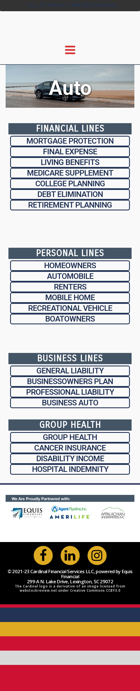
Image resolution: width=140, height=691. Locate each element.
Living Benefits (70, 162)
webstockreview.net (38, 590)
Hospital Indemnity (70, 469)
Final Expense (70, 151)
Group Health (70, 437)
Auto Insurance (70, 103)
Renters (70, 286)
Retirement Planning (70, 205)
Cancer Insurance (70, 448)
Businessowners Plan (70, 381)
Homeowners (70, 265)
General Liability (70, 370)
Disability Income (70, 458)
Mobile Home (70, 297)
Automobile (70, 276)
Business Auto (70, 402)
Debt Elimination (70, 194)
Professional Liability (70, 392)
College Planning (70, 183)
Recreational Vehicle (70, 308)
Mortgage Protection (70, 141)
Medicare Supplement (70, 173)
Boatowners (70, 318)
